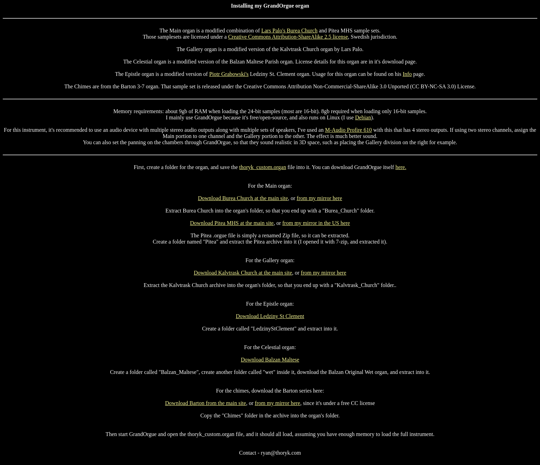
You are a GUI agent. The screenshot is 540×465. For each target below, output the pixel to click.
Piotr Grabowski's (228, 74)
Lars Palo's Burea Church (289, 30)
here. (400, 167)
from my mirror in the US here (316, 223)
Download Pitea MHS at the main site (232, 223)
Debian (363, 117)
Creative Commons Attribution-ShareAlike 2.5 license (288, 37)
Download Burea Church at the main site (243, 198)
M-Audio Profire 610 (348, 130)
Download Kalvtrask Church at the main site (243, 273)
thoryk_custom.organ (262, 167)
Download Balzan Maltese (270, 360)
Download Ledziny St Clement (270, 316)
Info (407, 74)
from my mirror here (319, 198)
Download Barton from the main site (205, 403)
